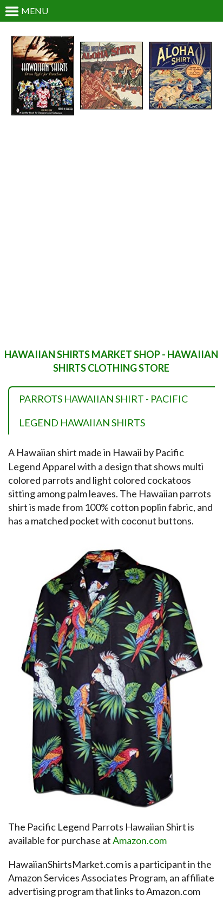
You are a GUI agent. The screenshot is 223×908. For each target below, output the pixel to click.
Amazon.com (140, 840)
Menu (26, 11)
